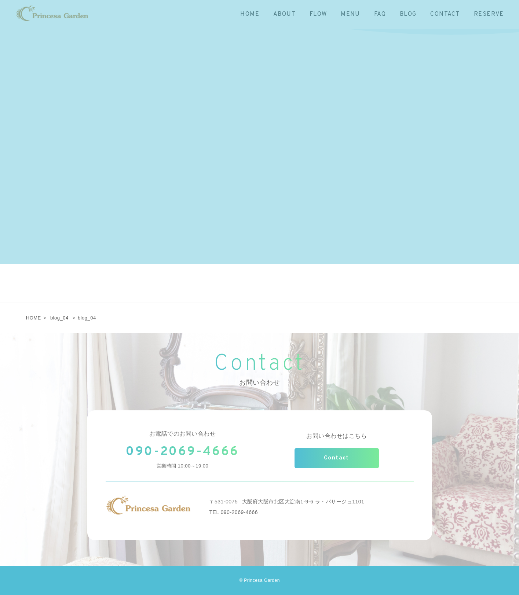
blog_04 (59, 318)
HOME (33, 318)
